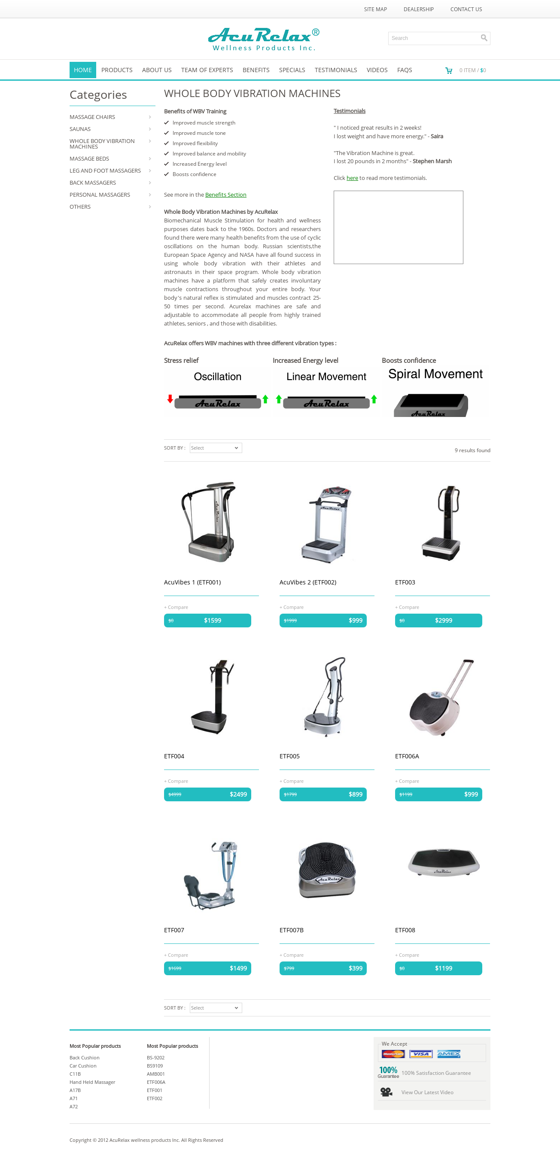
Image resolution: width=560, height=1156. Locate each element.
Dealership (419, 9)
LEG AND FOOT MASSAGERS (105, 170)
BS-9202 (155, 1057)
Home (83, 70)
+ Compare (176, 606)
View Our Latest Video (427, 1092)
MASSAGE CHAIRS (92, 117)
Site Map (375, 9)
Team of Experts (207, 70)
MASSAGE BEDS (89, 158)
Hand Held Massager (92, 1082)
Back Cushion (85, 1057)
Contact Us (466, 9)
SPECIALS (292, 70)
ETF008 (405, 930)
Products (117, 70)
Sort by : (175, 447)
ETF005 (290, 756)
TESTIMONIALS (336, 70)
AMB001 (156, 1074)
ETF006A (407, 756)
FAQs (404, 70)
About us (157, 70)
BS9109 (155, 1065)
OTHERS (80, 206)
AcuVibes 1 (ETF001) (192, 582)
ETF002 (154, 1098)
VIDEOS (377, 70)
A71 (74, 1098)
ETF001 (154, 1090)
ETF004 (174, 756)
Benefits (256, 70)
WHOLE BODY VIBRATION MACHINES (102, 143)
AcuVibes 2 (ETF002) (308, 582)
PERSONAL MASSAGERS (100, 194)
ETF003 (405, 582)
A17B (75, 1090)
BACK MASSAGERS (93, 182)
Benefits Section (226, 194)
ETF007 (174, 930)
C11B (75, 1074)
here (352, 178)
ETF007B (292, 930)
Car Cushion (83, 1065)
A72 (74, 1106)
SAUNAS (80, 129)
